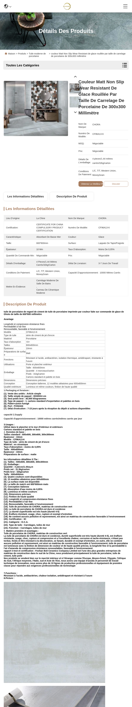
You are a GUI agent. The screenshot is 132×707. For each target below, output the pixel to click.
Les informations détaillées (25, 196)
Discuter (116, 184)
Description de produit (71, 196)
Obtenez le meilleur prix (93, 184)
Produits (22, 53)
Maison (11, 53)
